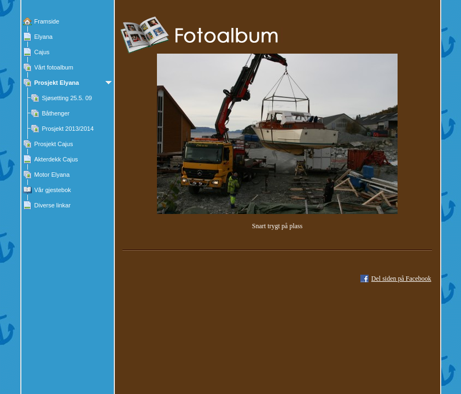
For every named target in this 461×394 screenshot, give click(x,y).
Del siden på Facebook (401, 278)
